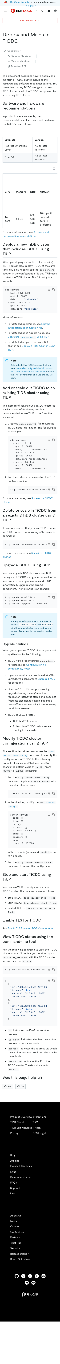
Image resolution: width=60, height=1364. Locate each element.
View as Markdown (19, 61)
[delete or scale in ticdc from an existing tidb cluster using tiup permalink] (13, 533)
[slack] (43, 1315)
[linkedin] (30, 1315)
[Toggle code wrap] (49, 289)
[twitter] (23, 1315)
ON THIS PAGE (30, 20)
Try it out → (30, 5)
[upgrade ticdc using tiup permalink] (53, 583)
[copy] (53, 289)
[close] (54, 1339)
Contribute (13, 51)
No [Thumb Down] (20, 1125)
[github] (16, 1315)
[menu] (5, 11)
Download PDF (17, 66)
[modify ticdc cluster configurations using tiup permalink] (50, 765)
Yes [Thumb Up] (7, 1125)
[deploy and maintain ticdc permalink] (21, 41)
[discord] (26, 1322)
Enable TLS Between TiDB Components (30, 958)
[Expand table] (53, 132)
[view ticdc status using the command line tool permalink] (39, 972)
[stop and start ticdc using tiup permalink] (13, 910)
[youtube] (33, 1322)
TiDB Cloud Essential (19, 2)
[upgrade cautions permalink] (31, 665)
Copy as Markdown (19, 56)
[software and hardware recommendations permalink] (38, 108)
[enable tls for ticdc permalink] (44, 951)
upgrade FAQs (46, 700)
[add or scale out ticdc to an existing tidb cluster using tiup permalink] (13, 402)
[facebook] (36, 1315)
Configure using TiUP (28, 341)
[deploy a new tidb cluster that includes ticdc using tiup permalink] (13, 254)
